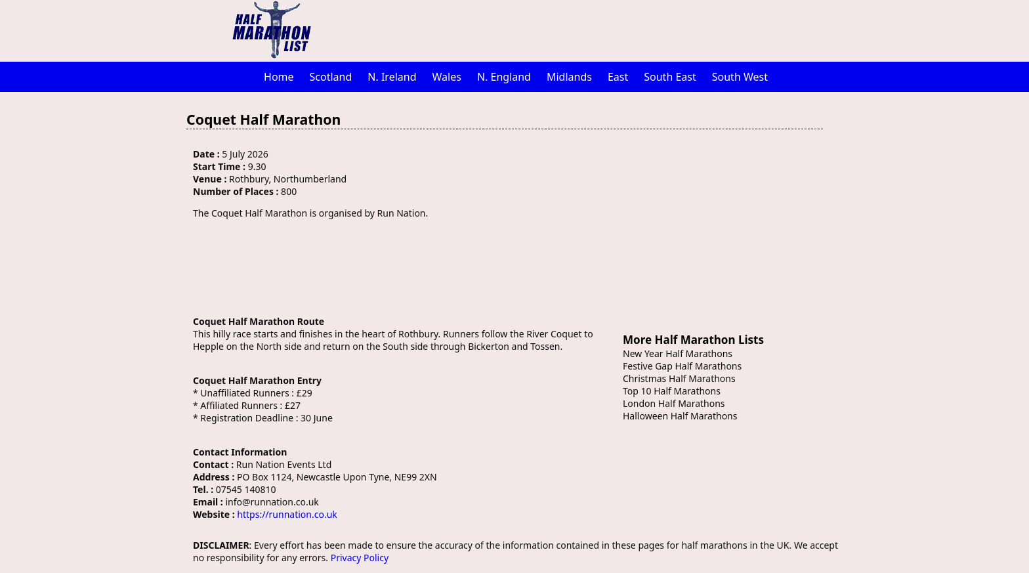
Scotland (331, 77)
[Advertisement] (583, 29)
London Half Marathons (674, 403)
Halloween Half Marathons (680, 416)
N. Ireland (392, 77)
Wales (446, 77)
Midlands (569, 77)
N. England (504, 77)
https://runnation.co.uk (287, 514)
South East (670, 77)
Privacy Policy (359, 557)
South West (740, 77)
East (618, 77)
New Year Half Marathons (677, 353)
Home (279, 77)
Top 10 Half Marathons (672, 391)
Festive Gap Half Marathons (682, 366)
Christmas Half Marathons (679, 378)
